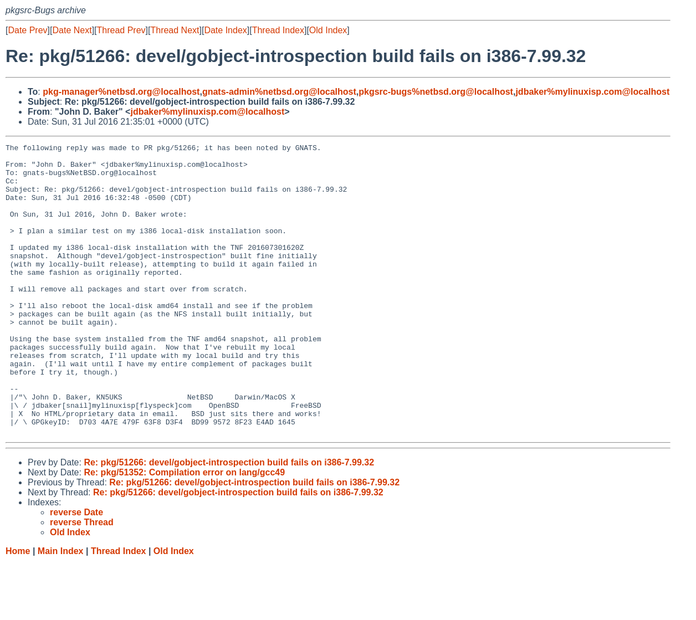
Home (18, 609)
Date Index (225, 30)
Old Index (328, 30)
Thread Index (278, 30)
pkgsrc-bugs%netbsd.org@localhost (436, 91)
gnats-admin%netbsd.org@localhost (279, 91)
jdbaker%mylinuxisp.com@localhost (592, 91)
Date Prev (27, 30)
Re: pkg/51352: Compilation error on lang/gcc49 (184, 530)
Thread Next (174, 30)
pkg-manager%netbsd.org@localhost (121, 91)
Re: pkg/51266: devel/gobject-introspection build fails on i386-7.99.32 (229, 520)
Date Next (71, 30)
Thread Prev (121, 30)
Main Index (61, 609)
